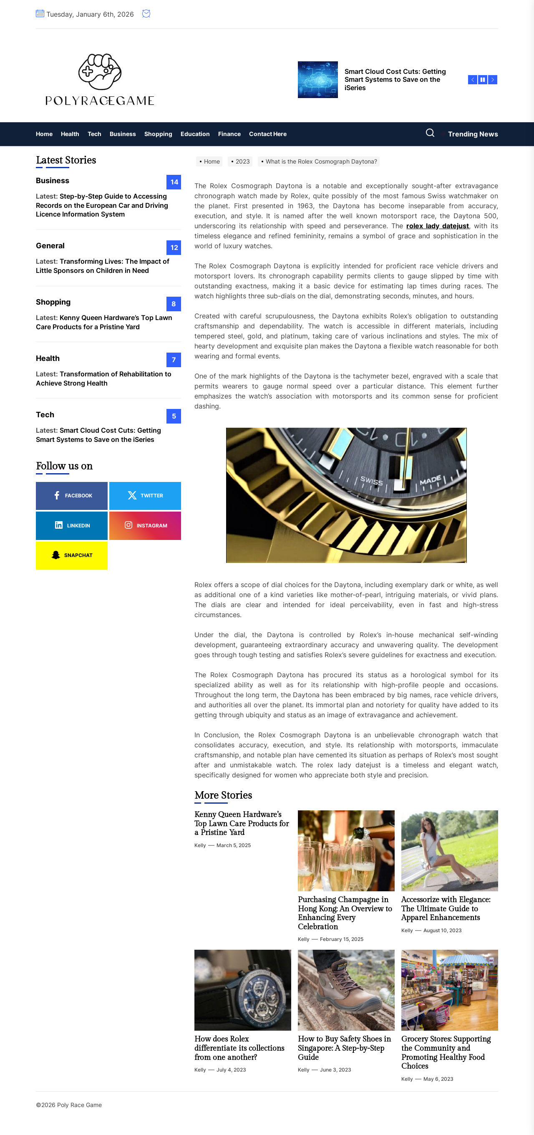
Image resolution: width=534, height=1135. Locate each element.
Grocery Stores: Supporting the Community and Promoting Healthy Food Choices (446, 1053)
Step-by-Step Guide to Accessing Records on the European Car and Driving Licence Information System (102, 205)
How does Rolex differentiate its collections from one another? (239, 1048)
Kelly (200, 845)
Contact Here (268, 133)
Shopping (158, 133)
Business (123, 133)
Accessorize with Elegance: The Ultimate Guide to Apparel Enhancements (445, 908)
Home (44, 133)
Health (70, 133)
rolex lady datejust (437, 226)
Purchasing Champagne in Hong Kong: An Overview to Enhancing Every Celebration (345, 913)
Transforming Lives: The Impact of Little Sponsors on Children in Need (102, 266)
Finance (229, 133)
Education (195, 133)
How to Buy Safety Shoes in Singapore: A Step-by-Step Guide (344, 1048)
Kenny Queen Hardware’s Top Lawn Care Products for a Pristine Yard (241, 823)
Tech (94, 133)
